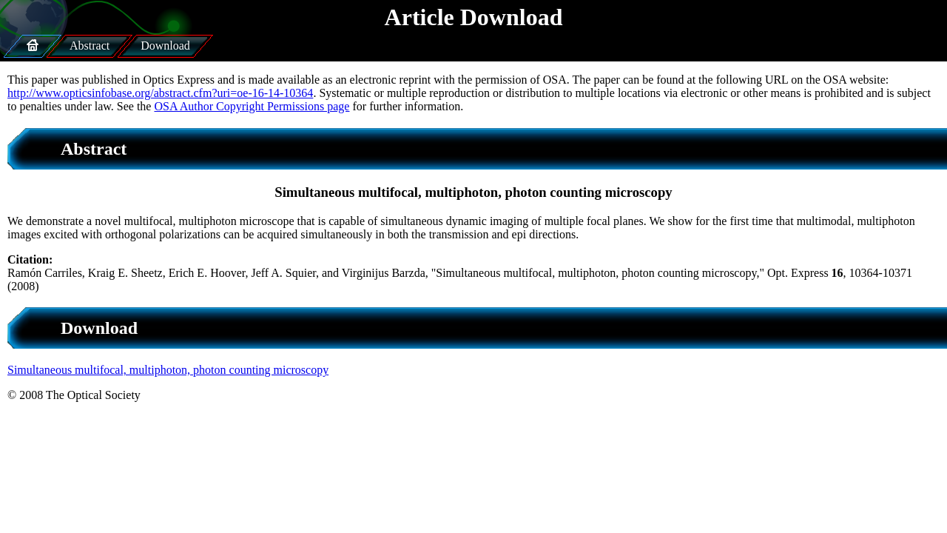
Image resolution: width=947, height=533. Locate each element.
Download (165, 45)
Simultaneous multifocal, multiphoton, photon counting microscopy (167, 369)
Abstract (89, 45)
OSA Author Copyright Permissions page (251, 106)
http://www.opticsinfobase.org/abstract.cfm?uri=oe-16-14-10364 (160, 93)
